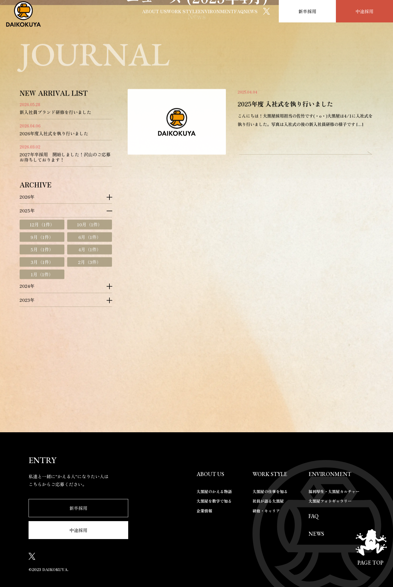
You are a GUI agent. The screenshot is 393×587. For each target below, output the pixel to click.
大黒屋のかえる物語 (214, 491)
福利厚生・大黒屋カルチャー (333, 491)
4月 (89, 335)
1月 (42, 360)
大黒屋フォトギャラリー (330, 501)
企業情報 (204, 511)
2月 (89, 348)
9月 (42, 323)
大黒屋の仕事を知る (270, 491)
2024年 (27, 372)
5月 (42, 335)
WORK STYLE (146, 11)
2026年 (27, 282)
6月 (89, 323)
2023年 (27, 386)
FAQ (224, 11)
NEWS (245, 11)
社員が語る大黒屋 (268, 501)
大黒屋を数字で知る (214, 501)
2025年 (27, 296)
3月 (42, 348)
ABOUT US (108, 11)
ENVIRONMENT (191, 11)
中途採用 (364, 11)
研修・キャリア (266, 511)
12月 (42, 310)
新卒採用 (307, 11)
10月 (89, 310)
